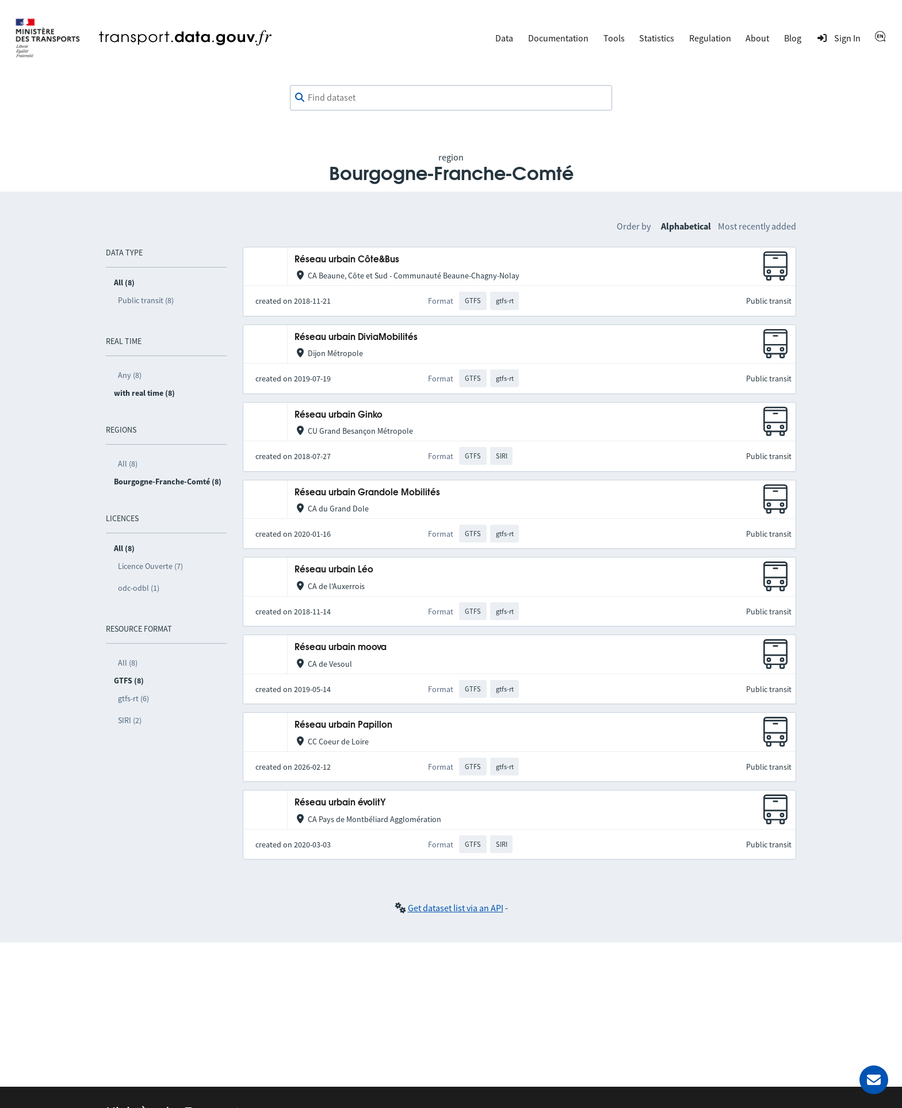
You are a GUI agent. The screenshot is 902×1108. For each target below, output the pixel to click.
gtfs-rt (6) (133, 698)
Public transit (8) (146, 300)
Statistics (656, 38)
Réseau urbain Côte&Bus (347, 259)
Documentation (558, 38)
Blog (792, 38)
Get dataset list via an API (455, 908)
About (757, 38)
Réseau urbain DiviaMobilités (356, 337)
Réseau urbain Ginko (339, 415)
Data (504, 38)
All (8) (127, 464)
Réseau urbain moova (341, 647)
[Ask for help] (873, 1079)
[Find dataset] (451, 97)
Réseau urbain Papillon (343, 725)
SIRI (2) (130, 720)
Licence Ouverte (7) (150, 566)
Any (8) (130, 375)
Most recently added (757, 226)
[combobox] (451, 97)
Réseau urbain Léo (334, 570)
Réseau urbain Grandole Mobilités (367, 492)
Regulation (710, 38)
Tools (614, 38)
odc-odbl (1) (138, 588)
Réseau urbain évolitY (340, 802)
